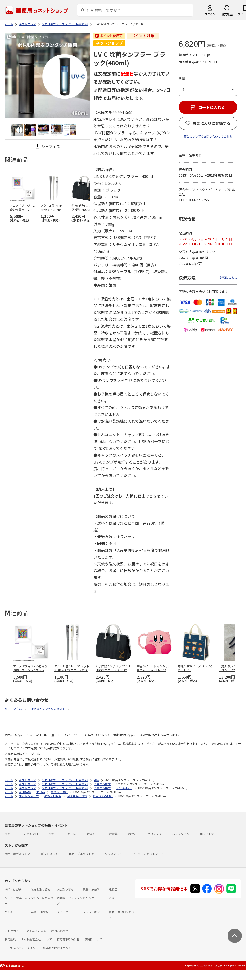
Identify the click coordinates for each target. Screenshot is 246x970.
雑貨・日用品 (39, 912)
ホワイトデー (208, 834)
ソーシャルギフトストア (148, 854)
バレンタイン (180, 834)
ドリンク (88, 898)
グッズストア (113, 854)
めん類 (9, 912)
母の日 (9, 834)
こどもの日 (31, 834)
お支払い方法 (13, 709)
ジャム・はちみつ (42, 898)
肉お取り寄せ (65, 889)
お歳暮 (113, 834)
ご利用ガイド (13, 931)
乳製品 (113, 889)
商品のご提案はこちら (57, 948)
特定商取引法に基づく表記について (79, 939)
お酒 (111, 898)
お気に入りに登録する (211, 123)
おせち (132, 834)
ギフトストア (49, 854)
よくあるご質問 (36, 931)
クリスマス (154, 834)
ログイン (209, 14)
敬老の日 (92, 834)
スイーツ (62, 912)
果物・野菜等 (91, 889)
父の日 (53, 834)
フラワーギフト (93, 912)
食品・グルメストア (81, 854)
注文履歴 (226, 14)
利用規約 (10, 939)
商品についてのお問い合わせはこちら (208, 136)
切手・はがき (13, 889)
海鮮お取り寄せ (41, 889)
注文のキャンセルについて (48, 709)
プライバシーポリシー (23, 948)
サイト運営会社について (36, 939)
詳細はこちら (228, 277)
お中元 (72, 834)
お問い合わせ (59, 931)
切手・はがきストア (17, 854)
